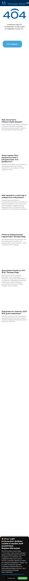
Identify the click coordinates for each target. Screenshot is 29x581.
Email (4, 431)
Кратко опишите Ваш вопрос (10, 464)
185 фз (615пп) (14, 526)
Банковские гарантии (14, 520)
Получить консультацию (14, 482)
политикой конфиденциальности (14, 478)
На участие (14, 530)
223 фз (14, 524)
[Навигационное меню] (28, 3)
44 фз (14, 522)
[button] (14, 501)
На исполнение (14, 532)
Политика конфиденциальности (12, 574)
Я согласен (22, 578)
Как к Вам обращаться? (9, 446)
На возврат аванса (14, 533)
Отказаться (11, 578)
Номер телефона (7, 439)
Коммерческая (15, 528)
